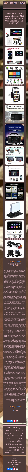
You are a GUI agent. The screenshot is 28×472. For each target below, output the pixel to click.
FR (15, 466)
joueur (16, 439)
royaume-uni (18, 433)
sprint (20, 428)
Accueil (14, 458)
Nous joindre (14, 460)
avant (8, 444)
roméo (10, 450)
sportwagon (15, 444)
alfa (20, 438)
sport (8, 438)
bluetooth (13, 430)
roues (9, 441)
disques (8, 433)
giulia (16, 450)
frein (15, 427)
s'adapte (21, 444)
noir (22, 430)
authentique (9, 452)
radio (9, 427)
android (16, 435)
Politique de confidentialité (14, 462)
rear (14, 433)
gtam (22, 452)
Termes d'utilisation (14, 464)
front (17, 430)
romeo (20, 446)
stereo (7, 450)
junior (23, 433)
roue (7, 430)
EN (13, 466)
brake (21, 435)
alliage (8, 435)
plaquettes (17, 452)
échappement (12, 447)
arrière (18, 441)
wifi (21, 450)
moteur (12, 438)
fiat (13, 435)
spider (6, 447)
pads (13, 441)
